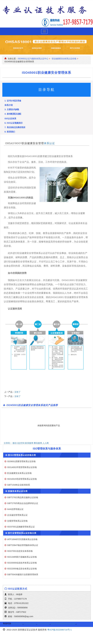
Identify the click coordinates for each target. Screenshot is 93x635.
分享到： (8, 443)
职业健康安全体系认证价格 (64, 58)
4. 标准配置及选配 (13, 114)
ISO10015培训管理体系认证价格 (22, 479)
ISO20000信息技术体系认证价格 (22, 563)
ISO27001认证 (43, 623)
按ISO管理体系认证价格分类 (22, 455)
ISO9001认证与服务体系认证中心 (33, 58)
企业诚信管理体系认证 (17, 515)
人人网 (45, 443)
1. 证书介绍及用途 (13, 100)
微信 (15, 443)
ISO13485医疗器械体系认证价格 (22, 557)
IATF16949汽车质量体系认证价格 (22, 539)
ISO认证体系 (10, 118)
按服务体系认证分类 (18, 491)
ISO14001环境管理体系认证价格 (22, 467)
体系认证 (49, 143)
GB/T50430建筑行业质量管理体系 (22, 574)
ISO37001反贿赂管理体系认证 (21, 527)
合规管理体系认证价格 (17, 521)
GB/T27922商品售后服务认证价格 (22, 497)
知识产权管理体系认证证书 (63, 623)
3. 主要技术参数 (12, 109)
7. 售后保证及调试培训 (15, 127)
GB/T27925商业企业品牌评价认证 (22, 503)
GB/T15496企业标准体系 (18, 485)
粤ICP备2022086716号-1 (59, 629)
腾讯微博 (38, 443)
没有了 (17, 392)
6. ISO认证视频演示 (14, 123)
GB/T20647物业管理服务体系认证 (22, 545)
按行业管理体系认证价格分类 (22, 533)
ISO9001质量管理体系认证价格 (21, 461)
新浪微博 (29, 443)
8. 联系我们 (10, 132)
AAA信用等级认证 (15, 509)
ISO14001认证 (30, 623)
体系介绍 (9, 105)
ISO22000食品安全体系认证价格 (22, 568)
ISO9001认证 (17, 623)
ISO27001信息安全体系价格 (20, 551)
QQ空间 (21, 443)
